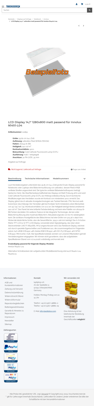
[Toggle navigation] (3, 5)
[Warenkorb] (85, 4)
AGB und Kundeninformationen (14, 284)
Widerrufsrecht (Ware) (14, 296)
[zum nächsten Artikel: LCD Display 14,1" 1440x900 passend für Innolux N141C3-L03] (83, 25)
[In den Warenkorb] (10, 32)
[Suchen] (44, 10)
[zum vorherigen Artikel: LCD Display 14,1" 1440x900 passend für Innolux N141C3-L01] (79, 25)
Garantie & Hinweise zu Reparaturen (14, 312)
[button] (76, 4)
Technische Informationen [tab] (37, 179)
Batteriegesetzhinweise (14, 307)
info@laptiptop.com (48, 311)
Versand (44, 394)
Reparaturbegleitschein (14, 303)
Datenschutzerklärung (14, 292)
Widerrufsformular (12, 300)
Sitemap (8, 324)
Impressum (9, 317)
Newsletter (9, 321)
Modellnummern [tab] (61, 179)
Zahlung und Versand (14, 289)
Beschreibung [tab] (14, 179)
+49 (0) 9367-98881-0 (49, 303)
